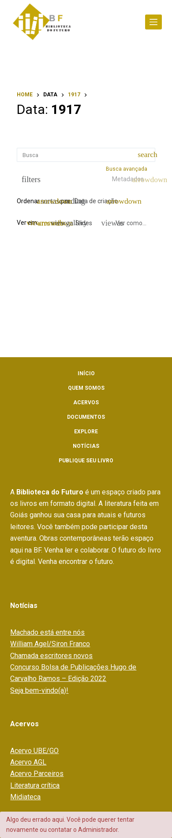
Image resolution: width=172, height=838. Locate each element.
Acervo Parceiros (37, 773)
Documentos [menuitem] (86, 417)
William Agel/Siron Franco (50, 644)
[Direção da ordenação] (50, 201)
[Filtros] (29, 179)
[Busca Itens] (86, 155)
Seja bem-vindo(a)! (39, 690)
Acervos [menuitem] (86, 402)
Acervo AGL (28, 762)
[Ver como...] (124, 223)
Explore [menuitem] (86, 431)
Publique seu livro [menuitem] (86, 460)
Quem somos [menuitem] (86, 388)
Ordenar (28, 201)
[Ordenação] (100, 201)
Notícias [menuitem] (86, 446)
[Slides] (79, 223)
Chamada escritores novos (51, 655)
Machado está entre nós (47, 632)
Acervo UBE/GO (34, 751)
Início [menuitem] (86, 373)
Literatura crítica (35, 785)
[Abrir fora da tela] (153, 22)
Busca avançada (127, 169)
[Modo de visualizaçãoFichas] (48, 223)
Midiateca (25, 797)
